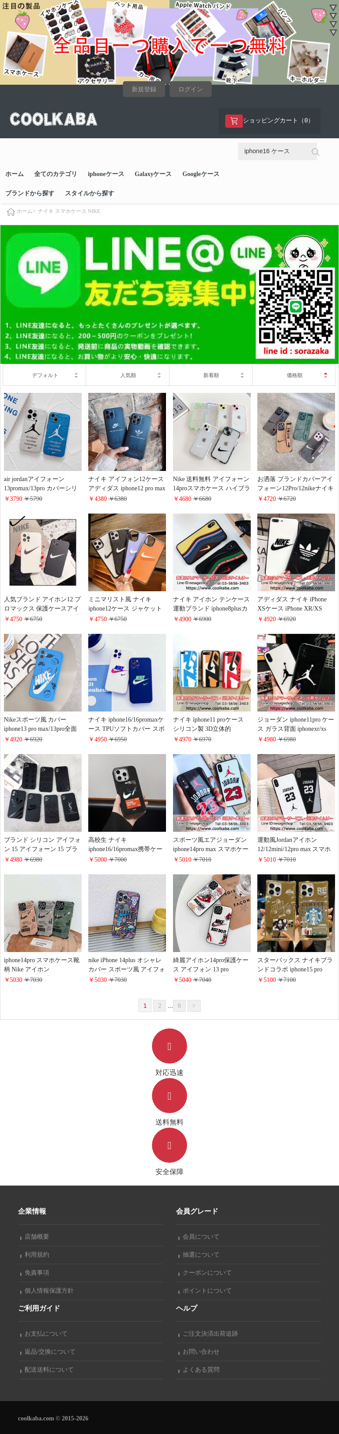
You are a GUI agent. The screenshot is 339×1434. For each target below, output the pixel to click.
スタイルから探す (89, 193)
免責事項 (34, 1272)
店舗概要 (34, 1236)
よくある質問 (199, 1369)
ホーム (14, 174)
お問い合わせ (199, 1351)
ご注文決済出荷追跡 (208, 1333)
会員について (199, 1236)
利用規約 (34, 1254)
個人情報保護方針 (47, 1290)
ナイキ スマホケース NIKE (69, 211)
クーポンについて (205, 1272)
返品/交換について (48, 1351)
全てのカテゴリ (55, 174)
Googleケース (201, 174)
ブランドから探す (29, 193)
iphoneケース (106, 174)
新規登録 (144, 89)
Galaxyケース (153, 174)
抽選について (199, 1254)
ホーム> (26, 211)
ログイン (190, 89)
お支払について (44, 1333)
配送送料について (47, 1369)
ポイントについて (205, 1290)
